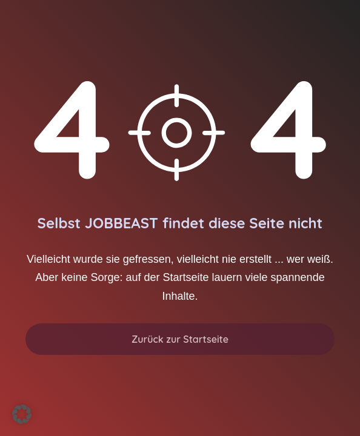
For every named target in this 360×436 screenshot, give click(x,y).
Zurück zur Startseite (180, 339)
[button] (22, 414)
